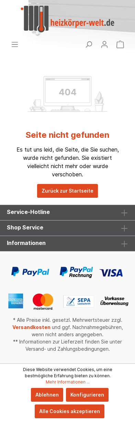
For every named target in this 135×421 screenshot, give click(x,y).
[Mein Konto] (104, 44)
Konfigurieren (87, 395)
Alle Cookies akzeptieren (69, 411)
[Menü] (15, 44)
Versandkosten (31, 327)
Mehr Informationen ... (68, 381)
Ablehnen (47, 395)
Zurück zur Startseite (67, 191)
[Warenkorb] (120, 44)
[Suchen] (89, 44)
